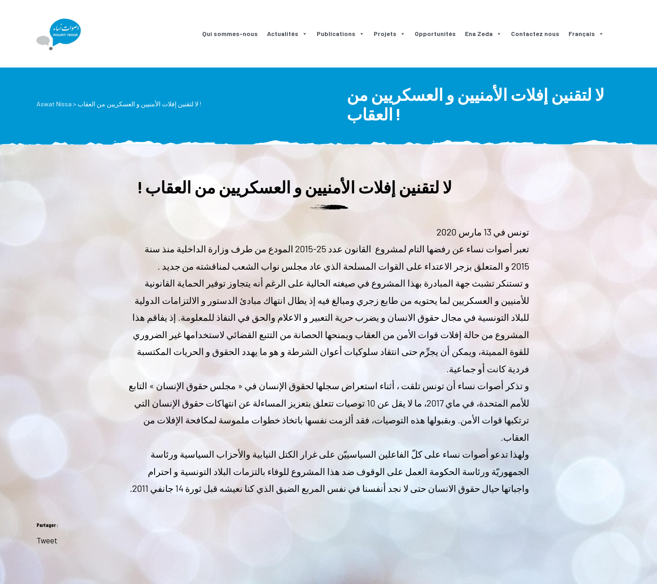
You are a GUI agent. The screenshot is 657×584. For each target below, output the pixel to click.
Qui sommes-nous (230, 33)
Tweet (46, 539)
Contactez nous (535, 33)
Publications (341, 33)
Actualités (287, 33)
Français (586, 33)
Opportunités (435, 33)
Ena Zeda (483, 33)
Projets (390, 33)
